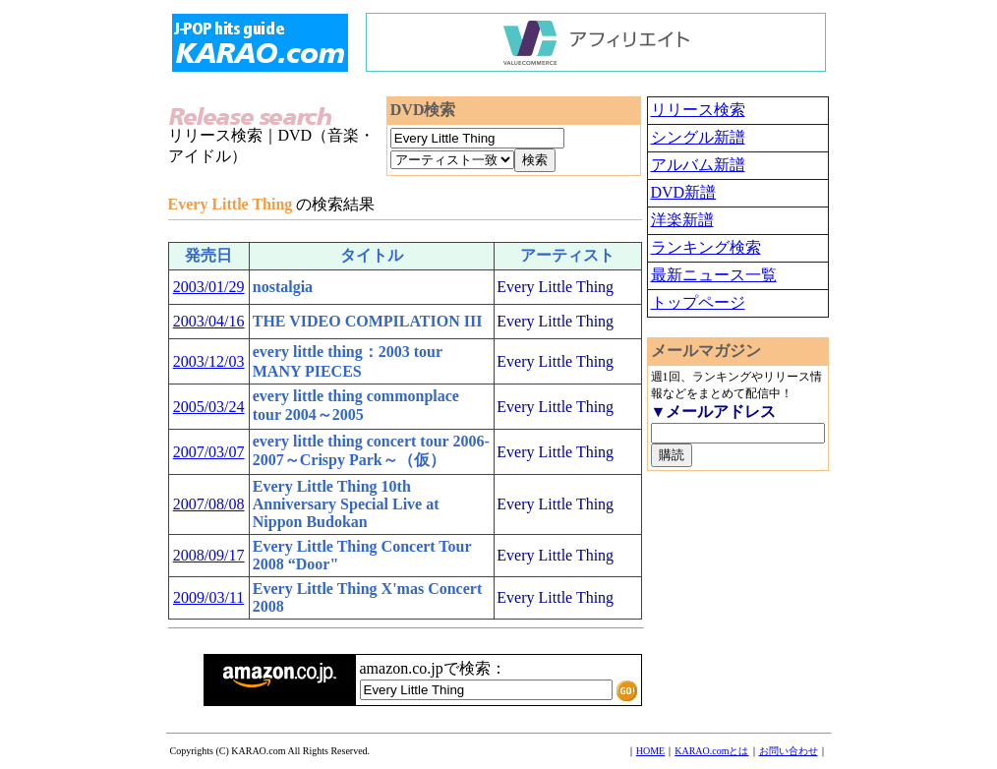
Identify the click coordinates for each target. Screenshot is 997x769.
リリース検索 (698, 109)
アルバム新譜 (698, 164)
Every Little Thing (555, 286)
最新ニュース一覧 (714, 274)
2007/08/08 (209, 504)
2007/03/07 (209, 452)
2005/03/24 (209, 406)
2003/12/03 (209, 361)
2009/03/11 (208, 597)
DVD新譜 (684, 192)
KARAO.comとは (711, 750)
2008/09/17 (209, 555)
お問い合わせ (788, 750)
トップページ (698, 302)
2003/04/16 (209, 321)
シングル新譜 (698, 137)
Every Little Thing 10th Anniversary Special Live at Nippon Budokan (346, 504)
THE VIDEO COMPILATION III (368, 321)
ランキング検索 (706, 247)
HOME (650, 750)
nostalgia (283, 286)
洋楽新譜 (682, 219)
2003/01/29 (209, 286)
